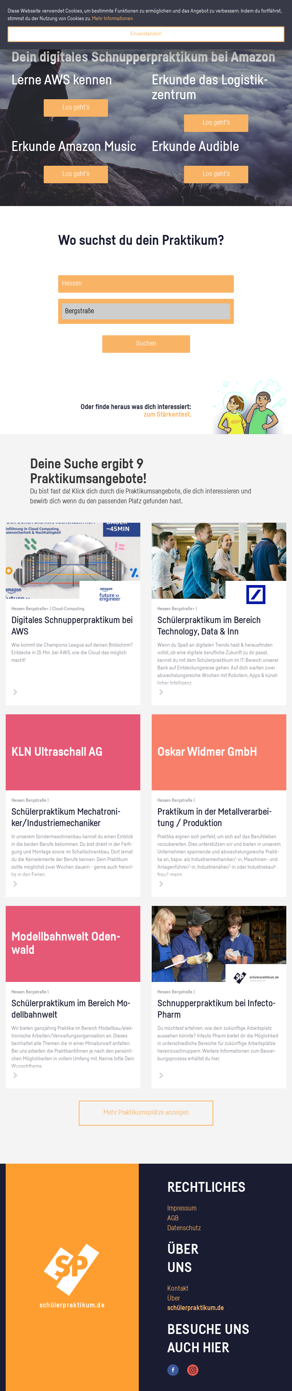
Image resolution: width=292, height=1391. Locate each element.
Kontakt (178, 1288)
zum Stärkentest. (167, 414)
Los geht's (76, 107)
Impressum (182, 1208)
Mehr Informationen (112, 18)
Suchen (146, 343)
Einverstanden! (146, 33)
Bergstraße (146, 311)
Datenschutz (184, 1228)
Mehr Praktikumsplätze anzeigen (146, 1112)
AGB (173, 1218)
